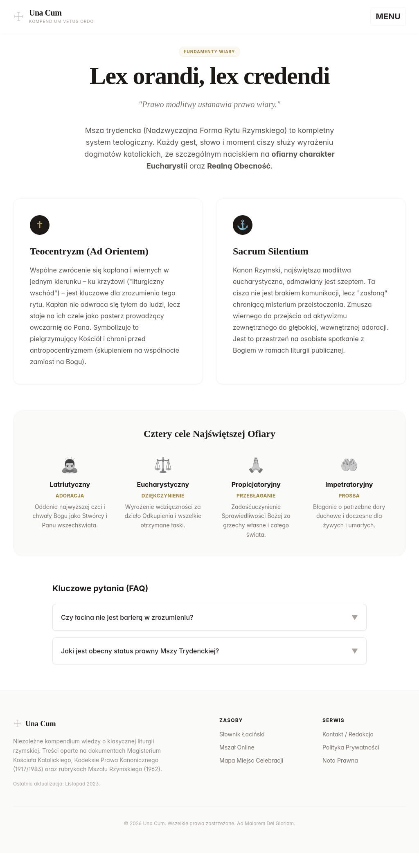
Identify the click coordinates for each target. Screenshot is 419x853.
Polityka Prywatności (350, 747)
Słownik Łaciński (241, 734)
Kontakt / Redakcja (348, 734)
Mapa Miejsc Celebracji (251, 760)
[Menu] (388, 16)
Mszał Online (237, 747)
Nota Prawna (340, 760)
